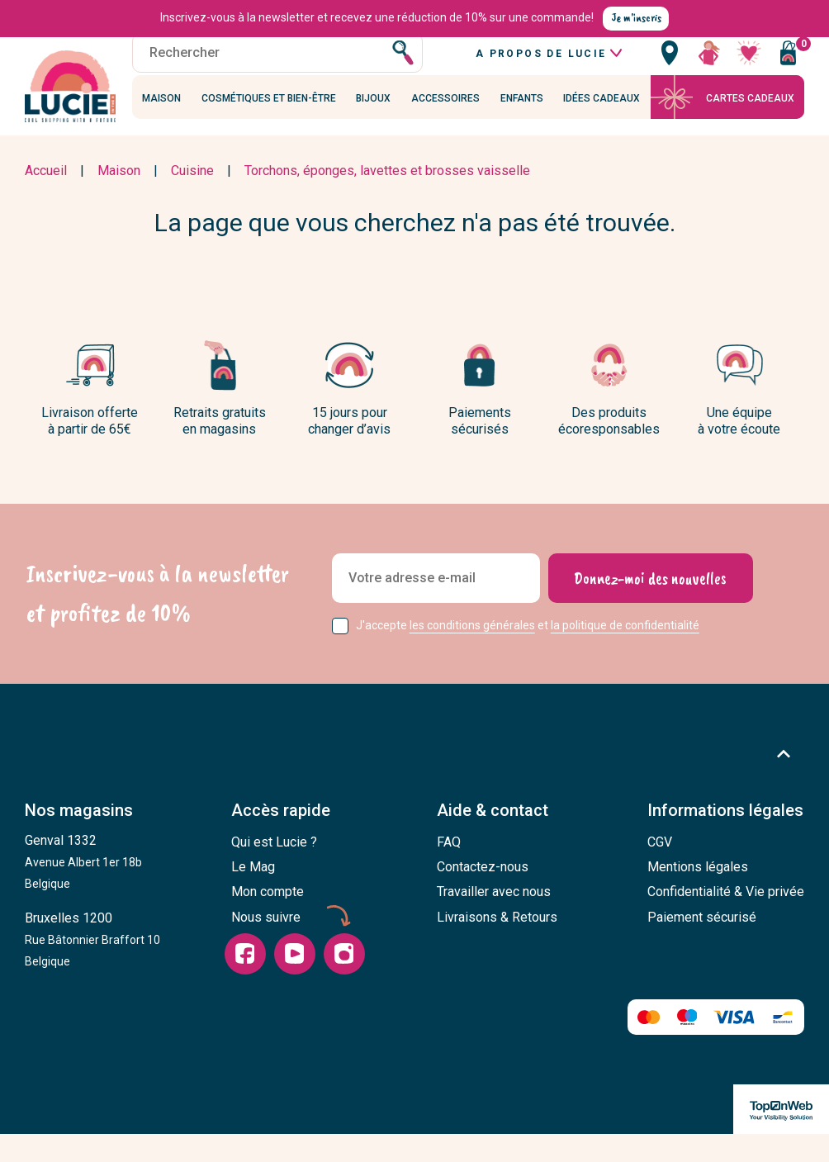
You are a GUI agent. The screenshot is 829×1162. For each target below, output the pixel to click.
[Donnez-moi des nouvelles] (650, 607)
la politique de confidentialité (625, 654)
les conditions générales (472, 654)
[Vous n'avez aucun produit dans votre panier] (787, 70)
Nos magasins (79, 840)
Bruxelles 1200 (92, 968)
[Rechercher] (277, 70)
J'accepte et (527, 654)
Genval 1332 (83, 890)
